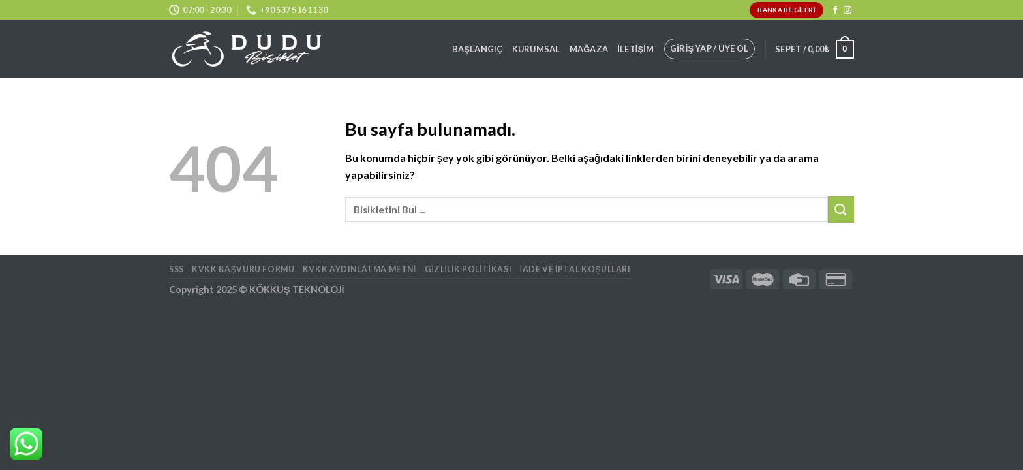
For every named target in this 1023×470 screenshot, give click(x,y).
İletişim (635, 49)
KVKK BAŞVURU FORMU (243, 269)
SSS (176, 269)
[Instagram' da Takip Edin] (847, 10)
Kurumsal (536, 49)
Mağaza (589, 49)
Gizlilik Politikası (468, 269)
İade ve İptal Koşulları (575, 269)
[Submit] (841, 209)
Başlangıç (477, 49)
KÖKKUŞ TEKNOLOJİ (296, 289)
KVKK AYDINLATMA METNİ (359, 269)
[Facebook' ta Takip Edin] (835, 10)
